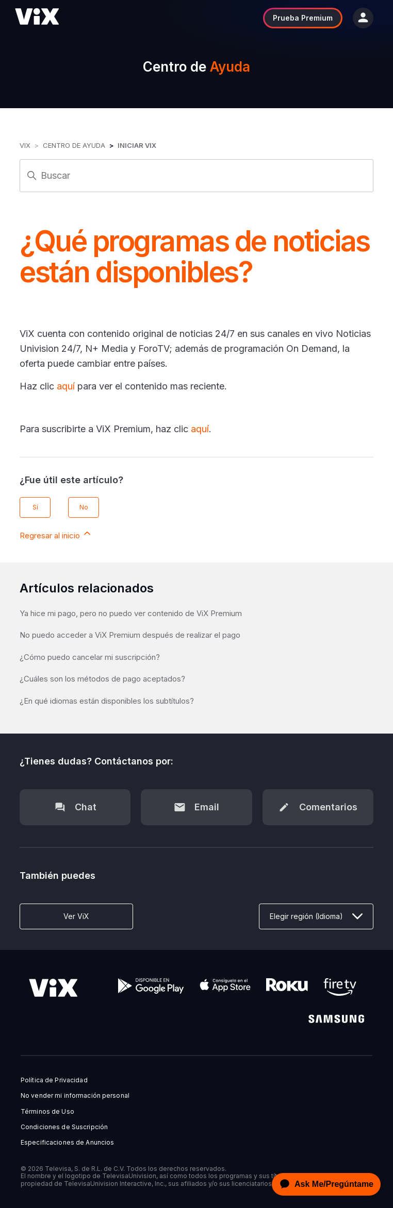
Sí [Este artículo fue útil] (35, 507)
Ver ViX (76, 916)
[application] (323, 1184)
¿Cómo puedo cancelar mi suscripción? (90, 657)
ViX (25, 145)
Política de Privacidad (54, 1080)
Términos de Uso (47, 1111)
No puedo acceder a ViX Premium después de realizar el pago (130, 635)
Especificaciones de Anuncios (67, 1142)
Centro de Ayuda (74, 145)
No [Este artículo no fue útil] (83, 507)
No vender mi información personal (75, 1095)
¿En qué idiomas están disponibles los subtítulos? (107, 701)
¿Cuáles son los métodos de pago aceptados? (102, 679)
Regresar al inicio (56, 534)
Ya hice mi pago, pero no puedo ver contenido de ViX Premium (131, 613)
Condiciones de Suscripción (64, 1127)
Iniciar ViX (137, 145)
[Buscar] (196, 175)
